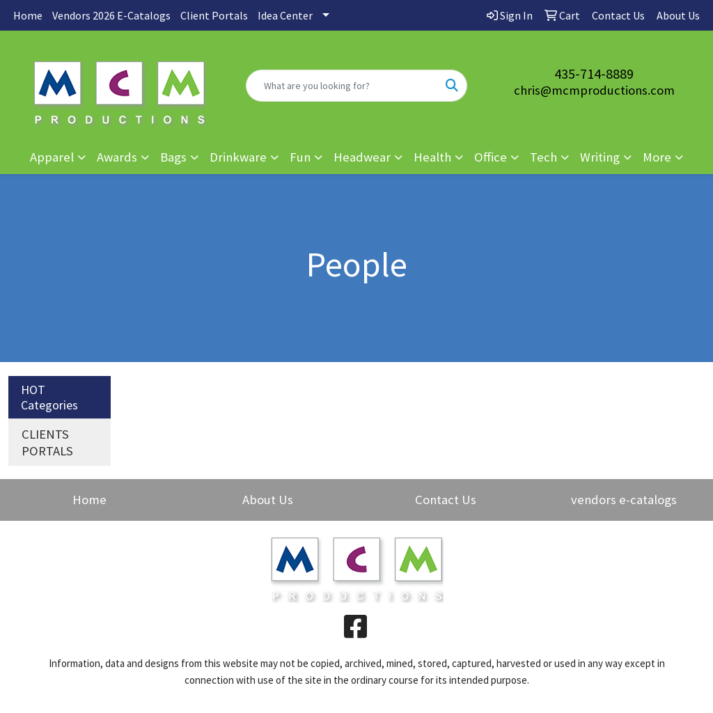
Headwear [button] (362, 157)
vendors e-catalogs (624, 500)
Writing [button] (600, 157)
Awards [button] (117, 157)
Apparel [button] (52, 157)
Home (27, 15)
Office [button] (490, 157)
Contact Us (445, 500)
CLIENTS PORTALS (47, 442)
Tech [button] (543, 157)
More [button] (657, 157)
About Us (267, 500)
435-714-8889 (594, 73)
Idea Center (285, 15)
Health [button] (432, 157)
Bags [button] (173, 157)
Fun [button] (300, 157)
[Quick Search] (341, 86)
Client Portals (214, 15)
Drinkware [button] (238, 157)
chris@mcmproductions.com (594, 90)
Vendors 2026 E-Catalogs (111, 15)
